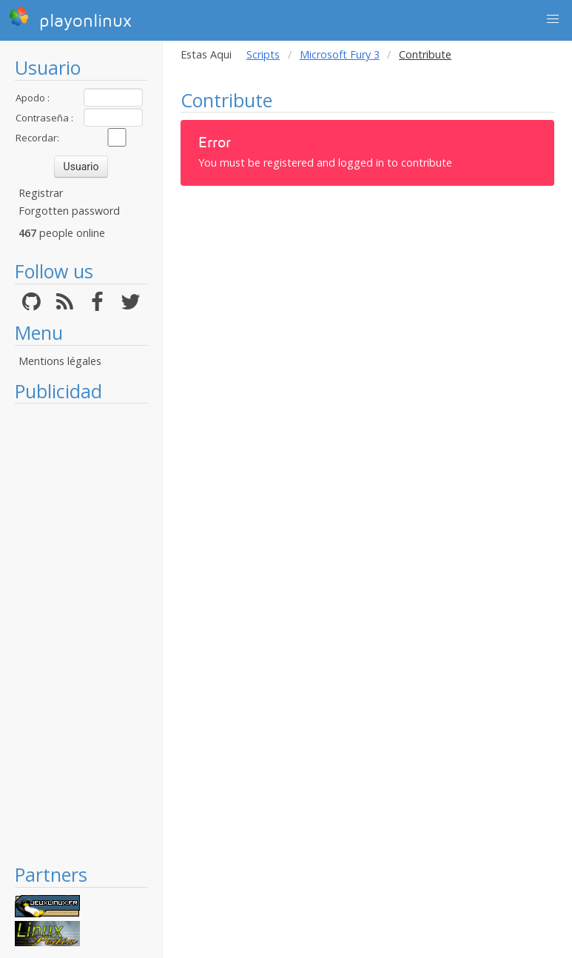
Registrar (40, 193)
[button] (553, 19)
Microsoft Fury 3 (340, 54)
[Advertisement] (81, 633)
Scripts (263, 54)
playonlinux (70, 18)
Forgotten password (69, 211)
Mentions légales (59, 361)
